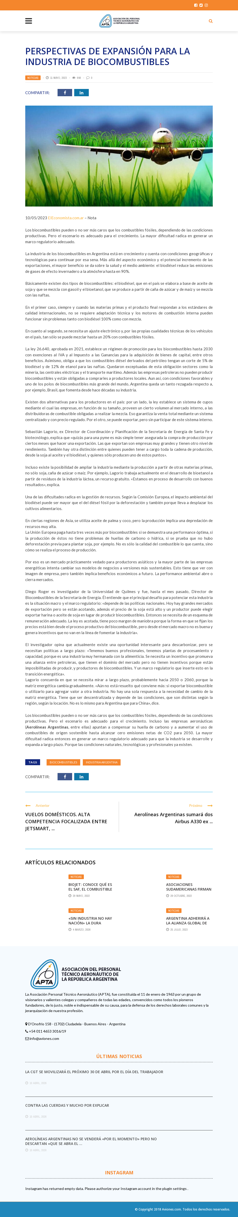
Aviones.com (171, 1209)
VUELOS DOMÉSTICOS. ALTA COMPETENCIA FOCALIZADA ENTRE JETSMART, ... (66, 821)
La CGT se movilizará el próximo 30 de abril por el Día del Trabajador (94, 1071)
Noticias (33, 78)
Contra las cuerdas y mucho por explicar (67, 1105)
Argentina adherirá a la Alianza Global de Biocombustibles (187, 923)
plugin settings (174, 1188)
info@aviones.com (44, 1038)
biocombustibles (63, 762)
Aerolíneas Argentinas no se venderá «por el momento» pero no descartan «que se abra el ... (91, 1141)
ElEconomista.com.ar (66, 217)
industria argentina (101, 762)
